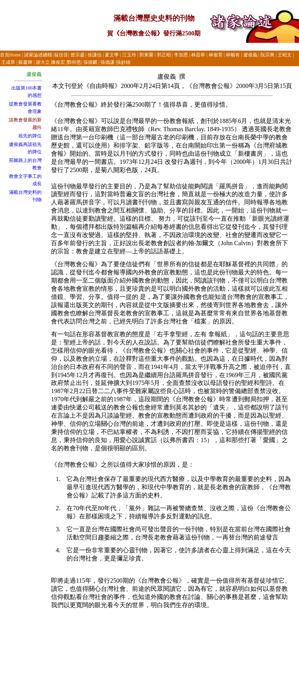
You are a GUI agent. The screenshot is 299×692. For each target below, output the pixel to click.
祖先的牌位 (30, 136)
